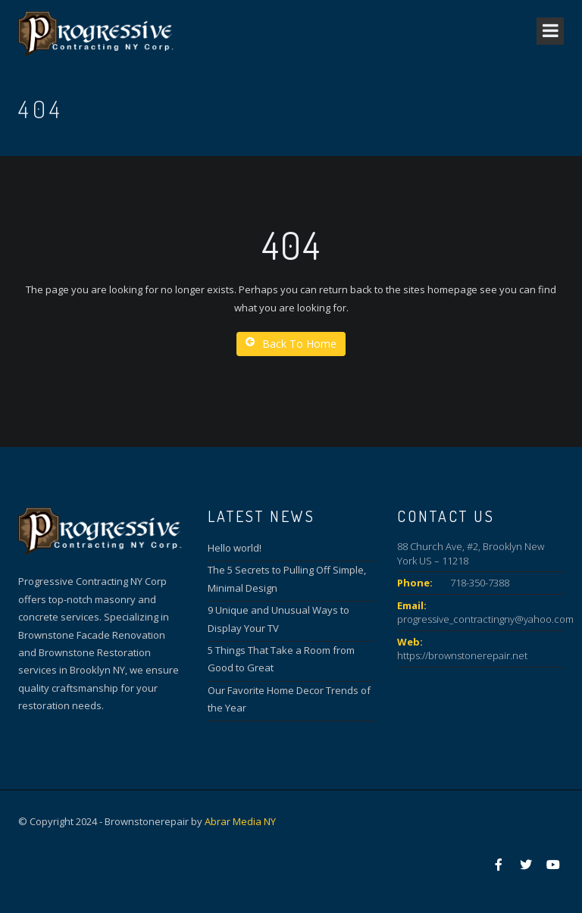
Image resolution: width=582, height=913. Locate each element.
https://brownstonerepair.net (462, 655)
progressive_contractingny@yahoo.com (485, 619)
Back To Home (291, 343)
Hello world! (234, 548)
